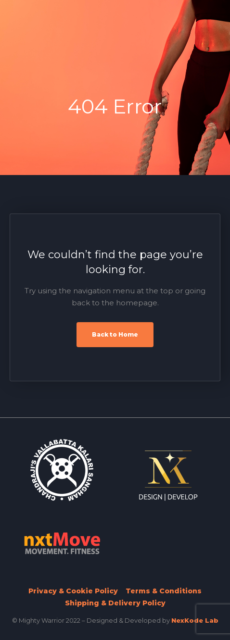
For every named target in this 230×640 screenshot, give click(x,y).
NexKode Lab (194, 620)
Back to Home (115, 334)
